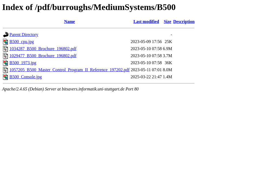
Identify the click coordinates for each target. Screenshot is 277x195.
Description (183, 21)
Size (167, 21)
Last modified (146, 21)
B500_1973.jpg (22, 62)
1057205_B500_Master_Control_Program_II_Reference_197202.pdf (69, 69)
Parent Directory (23, 34)
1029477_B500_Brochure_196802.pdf (43, 55)
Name (69, 21)
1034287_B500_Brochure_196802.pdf (43, 48)
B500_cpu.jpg (21, 41)
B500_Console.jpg (25, 76)
